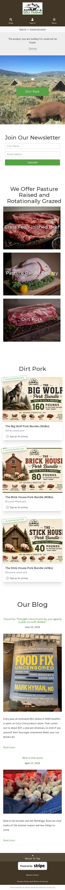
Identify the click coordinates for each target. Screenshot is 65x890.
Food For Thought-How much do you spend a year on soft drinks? (32, 621)
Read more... (10, 747)
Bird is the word (32, 758)
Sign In (32, 21)
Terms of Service (41, 881)
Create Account (38, 29)
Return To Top (32, 857)
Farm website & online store (22, 887)
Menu (54, 21)
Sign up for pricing (19, 436)
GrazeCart (50, 887)
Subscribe (33, 162)
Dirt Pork (32, 91)
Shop (10, 21)
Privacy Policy (23, 881)
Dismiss (32, 48)
